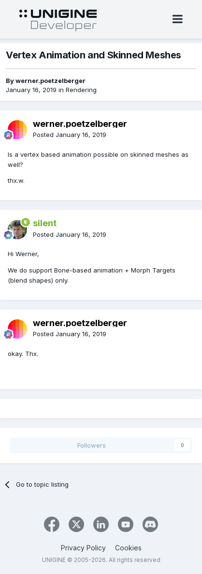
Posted (69, 134)
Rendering (81, 90)
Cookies (128, 548)
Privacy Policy (83, 548)
